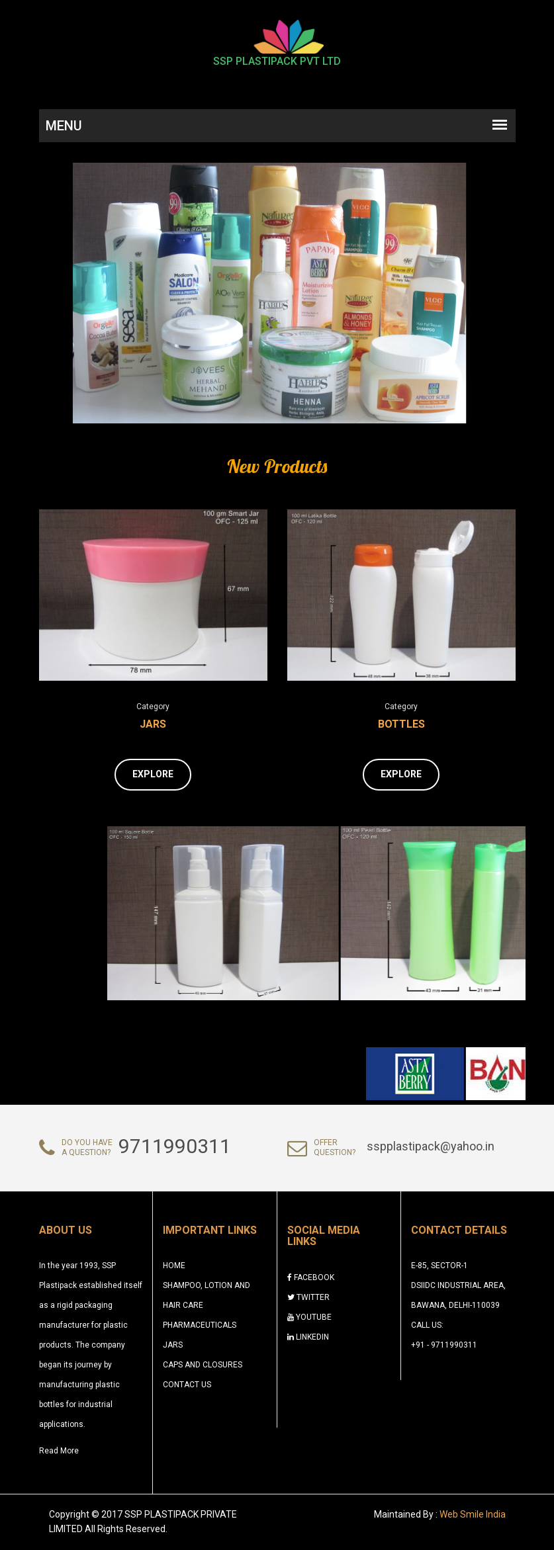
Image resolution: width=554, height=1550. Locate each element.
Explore (152, 774)
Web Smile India (472, 1514)
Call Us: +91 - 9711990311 (444, 1335)
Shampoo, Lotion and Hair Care (206, 1295)
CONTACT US (187, 1384)
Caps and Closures (202, 1364)
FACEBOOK (310, 1277)
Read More (59, 1450)
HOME (174, 1265)
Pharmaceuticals (199, 1325)
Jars (153, 724)
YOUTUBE (309, 1317)
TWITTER (308, 1297)
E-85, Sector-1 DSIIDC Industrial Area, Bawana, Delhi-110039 (458, 1285)
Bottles (401, 724)
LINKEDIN (308, 1337)
